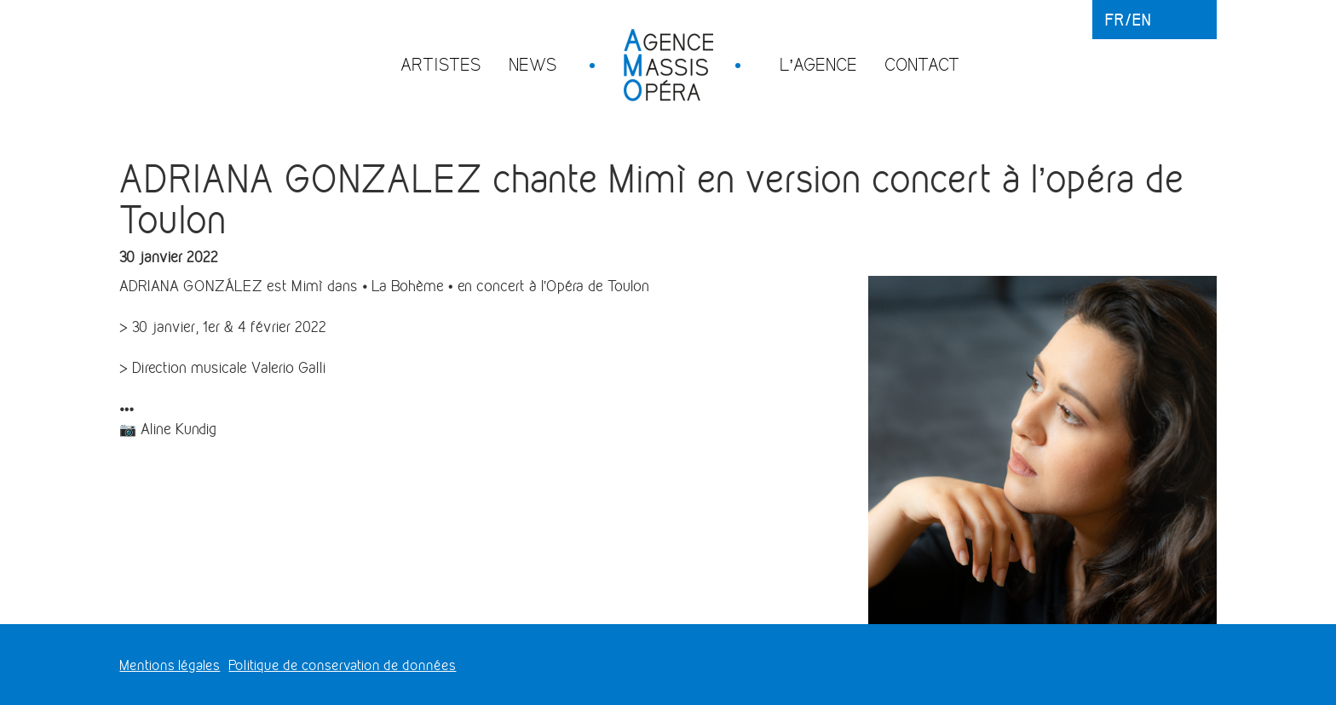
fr (1115, 19)
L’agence (818, 64)
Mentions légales (169, 665)
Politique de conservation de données (342, 665)
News (533, 64)
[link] (384, 286)
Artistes (440, 64)
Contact (921, 64)
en (1141, 19)
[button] (480, 286)
